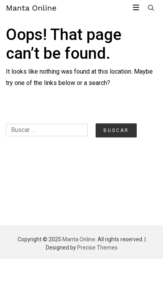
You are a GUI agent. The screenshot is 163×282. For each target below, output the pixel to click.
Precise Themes (97, 247)
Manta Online (31, 8)
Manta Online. (79, 239)
